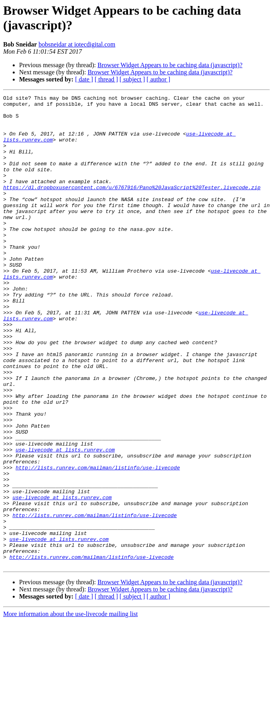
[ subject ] (132, 79)
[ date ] (84, 79)
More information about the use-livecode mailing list (70, 708)
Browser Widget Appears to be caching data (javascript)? (169, 65)
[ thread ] (106, 79)
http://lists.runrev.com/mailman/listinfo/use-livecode (97, 542)
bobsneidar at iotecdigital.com (77, 44)
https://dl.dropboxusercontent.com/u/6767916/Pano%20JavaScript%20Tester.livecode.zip (131, 206)
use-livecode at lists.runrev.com (65, 521)
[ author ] (158, 79)
